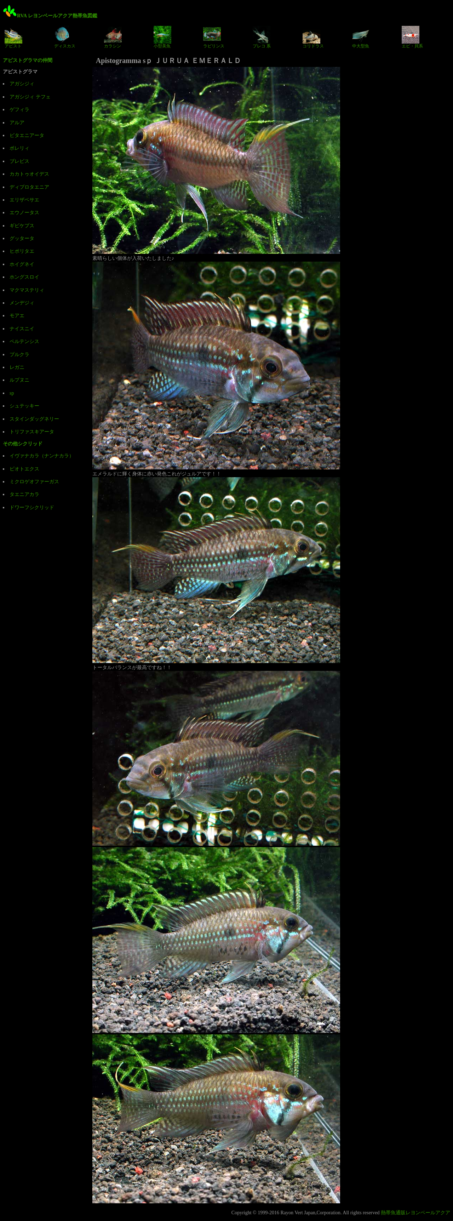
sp (12, 393)
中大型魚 (361, 37)
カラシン (113, 37)
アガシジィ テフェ (30, 96)
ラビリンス (213, 37)
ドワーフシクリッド (32, 507)
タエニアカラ (24, 494)
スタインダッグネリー (34, 419)
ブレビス (19, 161)
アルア (17, 122)
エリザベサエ (24, 199)
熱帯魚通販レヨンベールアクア (415, 1212)
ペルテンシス (24, 341)
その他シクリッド (22, 443)
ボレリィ (19, 148)
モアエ (17, 315)
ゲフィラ (19, 109)
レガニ (17, 367)
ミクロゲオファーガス (34, 481)
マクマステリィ (27, 290)
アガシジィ (22, 83)
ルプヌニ (19, 380)
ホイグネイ (22, 264)
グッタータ (22, 238)
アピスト (13, 37)
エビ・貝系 (412, 37)
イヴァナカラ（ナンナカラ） (42, 455)
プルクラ (19, 354)
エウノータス (24, 212)
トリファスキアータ (32, 431)
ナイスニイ (22, 328)
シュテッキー (24, 406)
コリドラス (313, 37)
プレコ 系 (262, 37)
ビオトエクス (24, 469)
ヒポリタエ (22, 251)
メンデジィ (22, 303)
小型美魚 (162, 37)
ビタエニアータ (27, 135)
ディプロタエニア (29, 187)
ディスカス (64, 37)
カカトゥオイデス (29, 174)
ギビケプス (22, 225)
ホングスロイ (24, 277)
